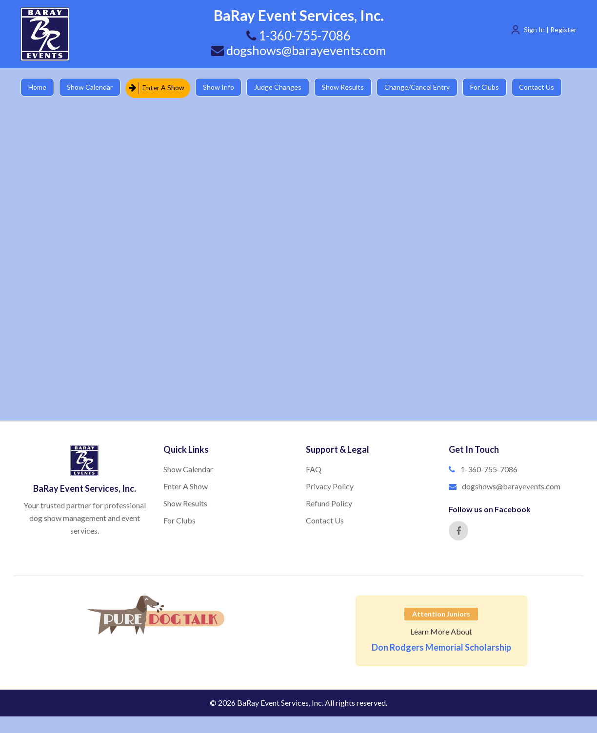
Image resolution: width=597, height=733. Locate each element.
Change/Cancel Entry (423, 87)
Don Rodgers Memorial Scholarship (441, 647)
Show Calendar (91, 87)
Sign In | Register (550, 29)
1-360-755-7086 (488, 469)
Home (38, 87)
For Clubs (491, 87)
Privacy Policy (330, 486)
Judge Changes (281, 87)
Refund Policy (329, 503)
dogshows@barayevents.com (298, 50)
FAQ (313, 469)
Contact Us (544, 87)
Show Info (221, 87)
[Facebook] (458, 530)
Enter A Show (158, 87)
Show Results (348, 87)
